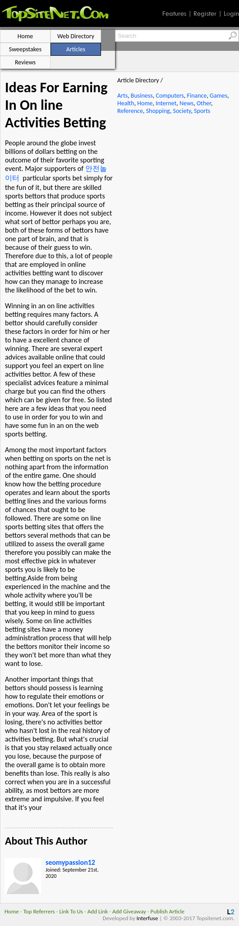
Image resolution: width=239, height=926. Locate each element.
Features (174, 13)
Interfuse (147, 918)
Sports (202, 111)
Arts (122, 95)
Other (204, 103)
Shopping (158, 111)
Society (182, 111)
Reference (130, 111)
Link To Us (71, 911)
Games (218, 95)
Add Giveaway (129, 911)
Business (142, 95)
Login (231, 13)
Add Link (97, 911)
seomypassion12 (70, 862)
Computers (170, 95)
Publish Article (167, 911)
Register (204, 13)
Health (125, 103)
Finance (197, 95)
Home (144, 103)
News (186, 103)
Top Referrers (39, 911)
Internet (166, 103)
